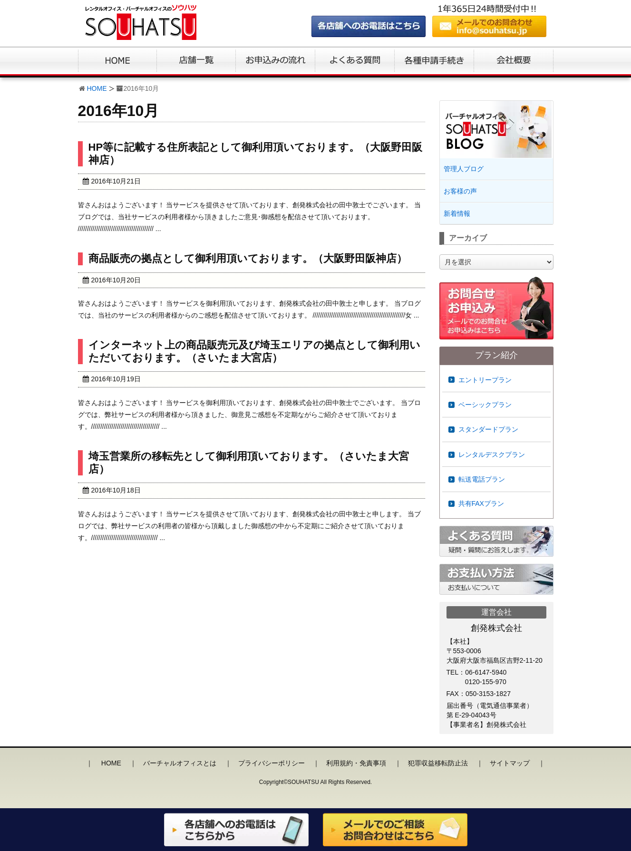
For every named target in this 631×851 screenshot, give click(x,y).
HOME (97, 88)
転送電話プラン (481, 479)
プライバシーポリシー (271, 763)
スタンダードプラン (488, 429)
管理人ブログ (464, 169)
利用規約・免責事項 (356, 763)
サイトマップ (510, 763)
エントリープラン (485, 380)
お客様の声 (460, 191)
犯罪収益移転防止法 (438, 763)
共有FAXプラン (481, 503)
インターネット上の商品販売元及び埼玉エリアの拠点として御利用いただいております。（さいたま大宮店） (254, 351)
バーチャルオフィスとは (179, 763)
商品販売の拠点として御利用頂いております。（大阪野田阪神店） (247, 258)
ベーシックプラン (485, 404)
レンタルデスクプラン (491, 454)
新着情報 (457, 213)
